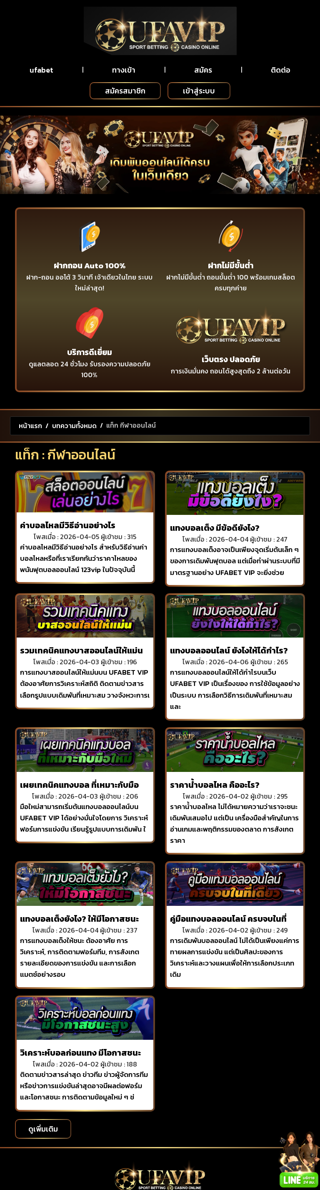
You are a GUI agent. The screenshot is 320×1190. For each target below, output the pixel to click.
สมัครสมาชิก (125, 90)
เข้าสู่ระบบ (199, 90)
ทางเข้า (123, 70)
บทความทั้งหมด (74, 426)
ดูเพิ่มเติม (43, 1129)
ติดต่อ (280, 70)
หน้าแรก (30, 426)
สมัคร (203, 70)
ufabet (41, 70)
